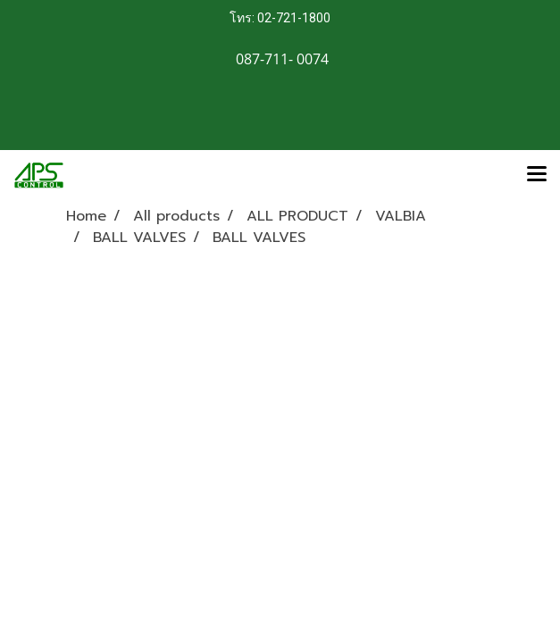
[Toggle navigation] (536, 175)
